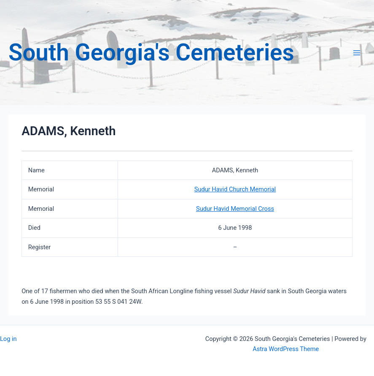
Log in (8, 339)
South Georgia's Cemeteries (151, 52)
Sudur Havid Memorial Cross (235, 209)
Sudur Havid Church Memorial (235, 189)
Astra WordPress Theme (286, 349)
